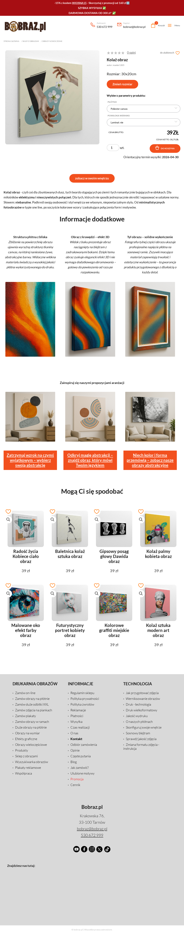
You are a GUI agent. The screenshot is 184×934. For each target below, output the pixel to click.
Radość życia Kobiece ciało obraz (26, 556)
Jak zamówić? (79, 768)
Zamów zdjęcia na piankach (33, 710)
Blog (73, 762)
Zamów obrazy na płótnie (32, 699)
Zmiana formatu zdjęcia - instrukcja (141, 746)
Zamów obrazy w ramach (32, 722)
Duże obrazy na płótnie (31, 727)
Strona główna (11, 41)
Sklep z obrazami (30, 41)
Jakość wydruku (137, 716)
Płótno (112, 102)
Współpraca (23, 773)
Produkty (21, 750)
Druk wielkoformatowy (141, 710)
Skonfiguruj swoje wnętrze (144, 727)
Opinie (75, 750)
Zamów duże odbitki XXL (32, 704)
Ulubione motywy (82, 773)
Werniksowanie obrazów (143, 699)
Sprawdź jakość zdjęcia (141, 739)
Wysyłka (76, 722)
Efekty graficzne (26, 739)
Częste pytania (80, 756)
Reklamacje (78, 710)
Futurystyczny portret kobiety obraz (70, 630)
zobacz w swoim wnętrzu (92, 178)
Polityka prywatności (84, 699)
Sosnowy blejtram (138, 733)
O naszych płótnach (139, 722)
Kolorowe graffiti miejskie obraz (114, 630)
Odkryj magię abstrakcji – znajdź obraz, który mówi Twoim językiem (90, 460)
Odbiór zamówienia (83, 745)
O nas (74, 733)
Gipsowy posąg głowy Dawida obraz (114, 556)
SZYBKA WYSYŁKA (90, 8)
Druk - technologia (138, 704)
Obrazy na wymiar (27, 733)
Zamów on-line (25, 693)
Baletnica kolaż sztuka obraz (70, 554)
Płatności (76, 716)
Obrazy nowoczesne (52, 41)
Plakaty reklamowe (28, 768)
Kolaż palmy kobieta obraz (158, 554)
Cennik (75, 785)
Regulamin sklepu (82, 693)
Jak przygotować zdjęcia (142, 693)
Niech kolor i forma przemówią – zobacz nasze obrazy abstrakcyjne (150, 460)
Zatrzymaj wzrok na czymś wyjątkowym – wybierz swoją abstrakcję (30, 460)
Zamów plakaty (25, 716)
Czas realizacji (80, 727)
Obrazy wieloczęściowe (31, 745)
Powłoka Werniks (119, 115)
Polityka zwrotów (82, 704)
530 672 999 (104, 25)
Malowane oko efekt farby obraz (25, 630)
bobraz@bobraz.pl (134, 25)
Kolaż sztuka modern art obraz (158, 630)
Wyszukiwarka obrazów (31, 762)
